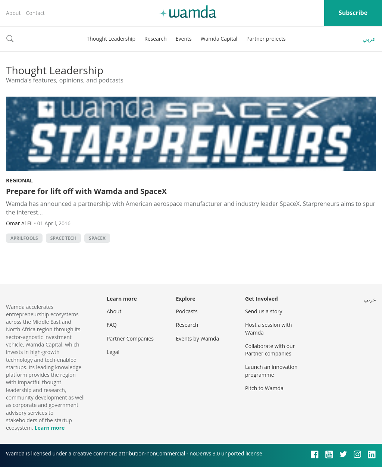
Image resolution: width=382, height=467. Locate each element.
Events (184, 38)
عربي (369, 39)
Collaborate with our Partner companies (270, 349)
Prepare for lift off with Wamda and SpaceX (86, 191)
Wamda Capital (219, 38)
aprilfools (24, 238)
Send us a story (263, 311)
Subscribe (353, 13)
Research (155, 38)
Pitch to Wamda (264, 388)
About (13, 12)
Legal (113, 351)
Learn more (49, 427)
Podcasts (187, 311)
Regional (19, 180)
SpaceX (97, 238)
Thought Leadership (111, 38)
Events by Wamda (197, 338)
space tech (63, 238)
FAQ (112, 324)
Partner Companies (130, 338)
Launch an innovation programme (271, 370)
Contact (35, 12)
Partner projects (265, 38)
